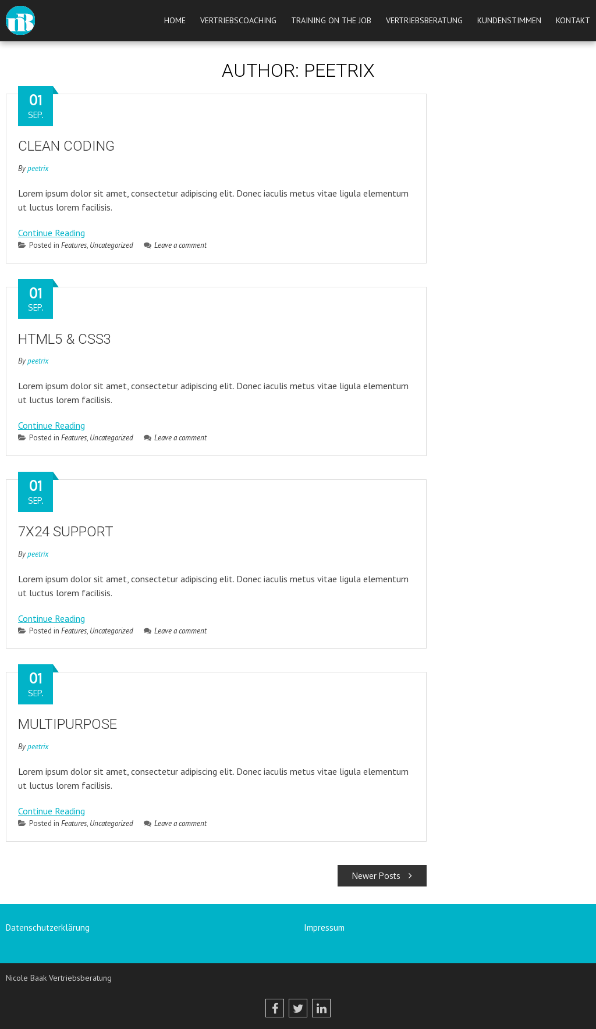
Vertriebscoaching (238, 20)
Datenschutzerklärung (48, 927)
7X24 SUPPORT (65, 532)
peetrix (37, 168)
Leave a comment (175, 245)
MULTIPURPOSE (67, 724)
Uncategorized (111, 245)
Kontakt (573, 20)
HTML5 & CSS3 (64, 339)
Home (175, 20)
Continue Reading (51, 232)
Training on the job (331, 20)
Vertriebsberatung (424, 20)
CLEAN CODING (66, 146)
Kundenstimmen (509, 20)
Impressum (324, 927)
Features (74, 245)
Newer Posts (382, 876)
